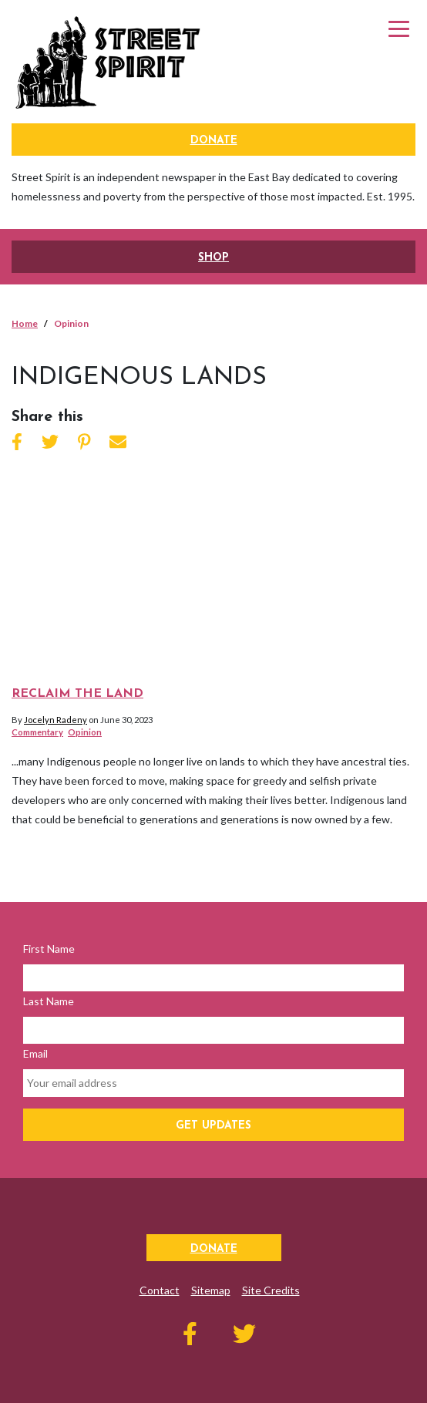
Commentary (37, 732)
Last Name (48, 1001)
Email (35, 1053)
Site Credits (271, 1290)
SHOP (213, 258)
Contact (160, 1290)
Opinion (85, 732)
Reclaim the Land (77, 694)
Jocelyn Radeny (55, 720)
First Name (49, 948)
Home (25, 323)
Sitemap (210, 1290)
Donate (213, 140)
